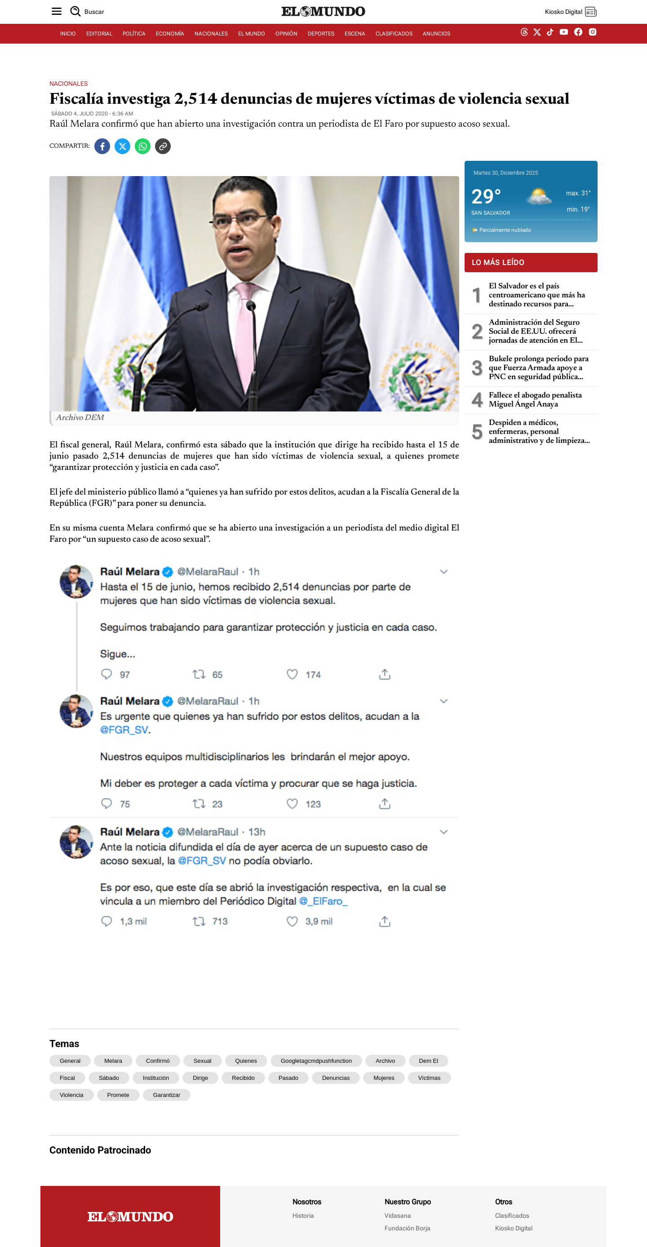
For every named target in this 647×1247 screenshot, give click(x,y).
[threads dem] (524, 43)
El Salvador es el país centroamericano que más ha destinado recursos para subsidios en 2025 (537, 296)
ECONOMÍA (170, 43)
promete (118, 1095)
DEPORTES (321, 43)
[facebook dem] (578, 43)
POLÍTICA (134, 43)
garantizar (167, 1095)
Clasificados (512, 1215)
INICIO (68, 43)
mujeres (383, 1078)
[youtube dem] (564, 43)
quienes (246, 1060)
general (70, 1060)
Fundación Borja (407, 1228)
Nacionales (68, 83)
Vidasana (398, 1215)
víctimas (429, 1078)
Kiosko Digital (513, 1228)
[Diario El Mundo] (323, 24)
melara (113, 1060)
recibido (243, 1078)
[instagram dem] (596, 43)
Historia (303, 1215)
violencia (72, 1095)
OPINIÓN (286, 43)
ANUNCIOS (436, 43)
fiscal (67, 1078)
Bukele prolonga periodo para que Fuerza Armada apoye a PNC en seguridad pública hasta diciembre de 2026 (539, 368)
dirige (200, 1078)
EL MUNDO (251, 43)
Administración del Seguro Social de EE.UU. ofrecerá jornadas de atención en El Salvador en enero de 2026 (535, 332)
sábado (109, 1078)
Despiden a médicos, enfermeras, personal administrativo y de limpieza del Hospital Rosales (537, 432)
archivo (385, 1060)
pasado (288, 1078)
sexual (203, 1060)
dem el (429, 1060)
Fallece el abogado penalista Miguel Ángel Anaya (535, 400)
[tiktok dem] (550, 43)
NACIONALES (211, 43)
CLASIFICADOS (394, 43)
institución (156, 1078)
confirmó (158, 1060)
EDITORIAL (99, 43)
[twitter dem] (537, 43)
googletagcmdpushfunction (316, 1060)
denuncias (336, 1078)
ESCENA (355, 43)
